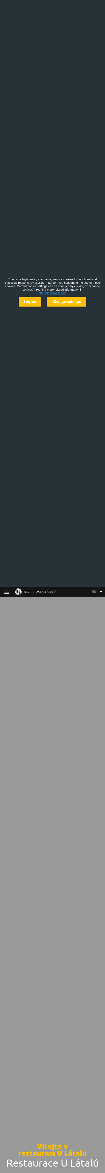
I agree (30, 302)
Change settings (66, 302)
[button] (97, 592)
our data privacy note (52, 293)
